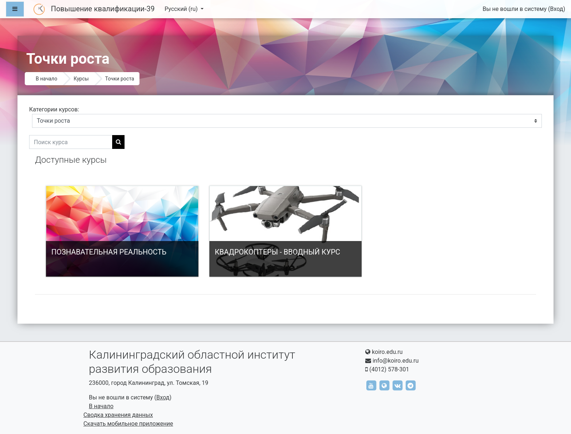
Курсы (81, 79)
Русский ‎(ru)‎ (182, 8)
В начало (46, 79)
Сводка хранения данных (118, 414)
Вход (556, 8)
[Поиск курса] (71, 142)
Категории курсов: (54, 109)
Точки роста (119, 79)
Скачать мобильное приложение (128, 423)
